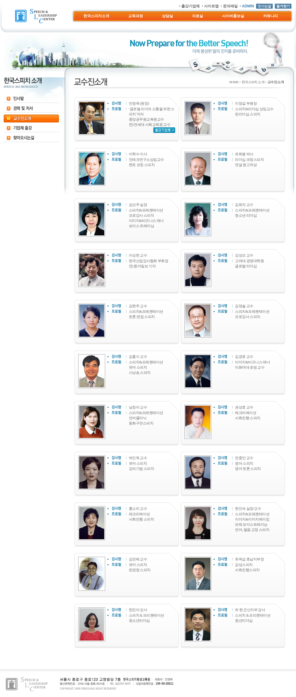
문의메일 (230, 6)
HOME (233, 82)
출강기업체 (190, 6)
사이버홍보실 (233, 16)
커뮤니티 (270, 16)
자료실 (197, 16)
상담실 (167, 16)
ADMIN (248, 6)
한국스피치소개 (96, 16)
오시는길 (264, 6)
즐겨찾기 (283, 6)
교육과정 (135, 16)
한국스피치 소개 (253, 82)
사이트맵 (211, 6)
